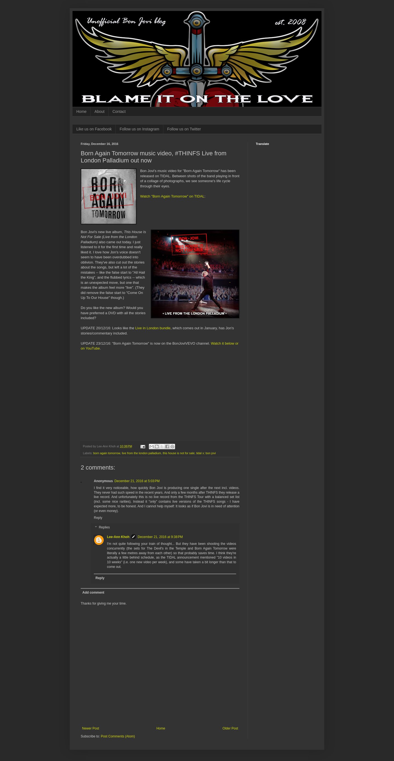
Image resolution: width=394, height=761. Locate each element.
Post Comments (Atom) (118, 736)
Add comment (93, 592)
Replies (104, 527)
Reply (98, 518)
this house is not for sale (179, 453)
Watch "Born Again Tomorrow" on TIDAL (172, 196)
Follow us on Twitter (184, 129)
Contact (119, 111)
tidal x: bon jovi (206, 453)
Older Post (230, 728)
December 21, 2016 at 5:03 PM (137, 481)
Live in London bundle (152, 328)
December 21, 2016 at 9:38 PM (160, 537)
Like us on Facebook (94, 129)
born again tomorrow (106, 453)
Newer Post (90, 728)
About (99, 111)
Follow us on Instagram (139, 129)
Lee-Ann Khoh (118, 537)
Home (81, 111)
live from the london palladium (141, 453)
